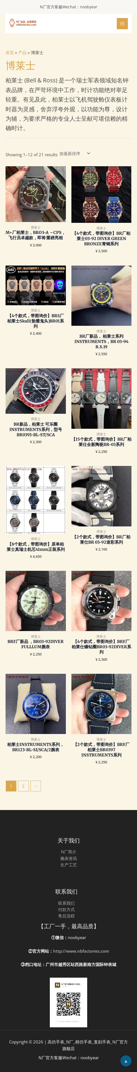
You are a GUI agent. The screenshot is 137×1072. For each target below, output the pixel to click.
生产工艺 (68, 864)
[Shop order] (74, 153)
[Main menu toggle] (122, 23)
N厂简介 (68, 851)
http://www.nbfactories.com (81, 951)
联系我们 (66, 903)
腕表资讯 (68, 858)
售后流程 (66, 916)
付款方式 (66, 909)
